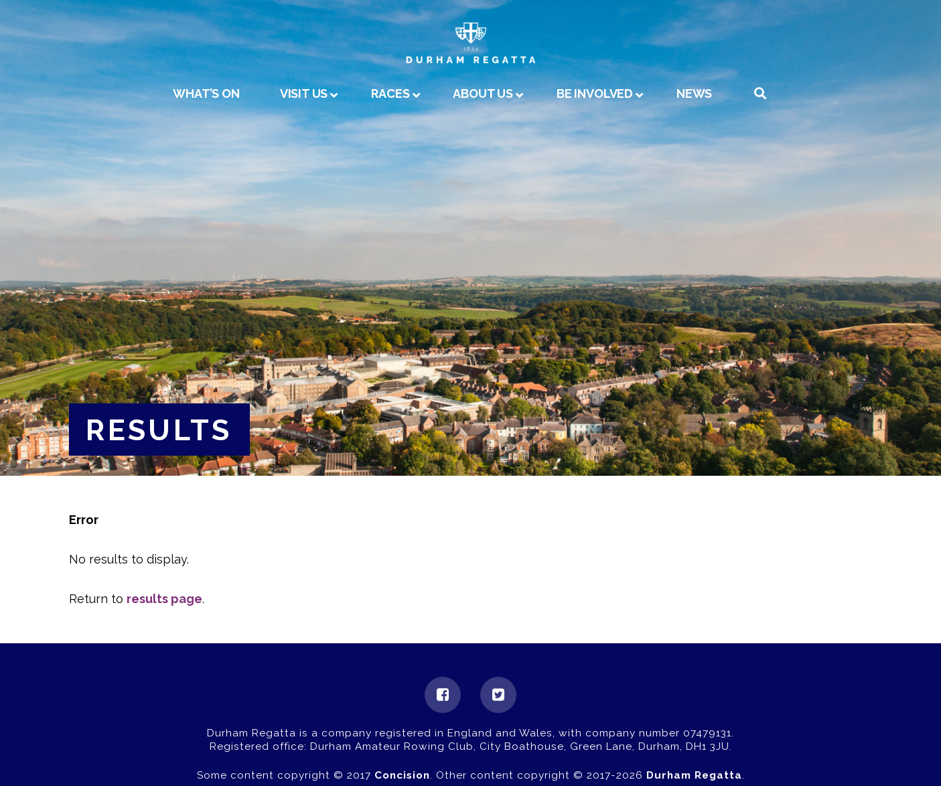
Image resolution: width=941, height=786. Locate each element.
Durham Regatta (694, 775)
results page (164, 599)
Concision (402, 775)
